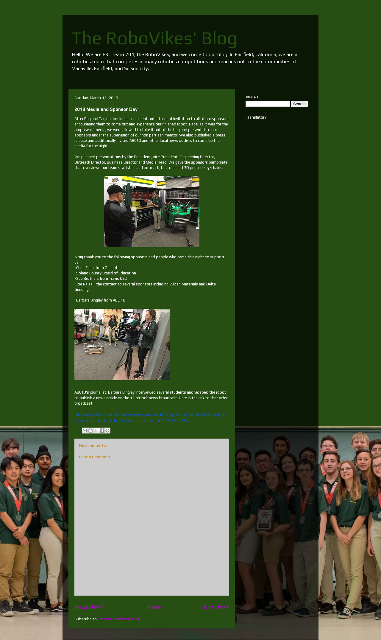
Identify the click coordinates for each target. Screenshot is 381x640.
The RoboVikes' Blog (154, 37)
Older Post (216, 607)
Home (153, 607)
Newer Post (88, 607)
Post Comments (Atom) (119, 619)
